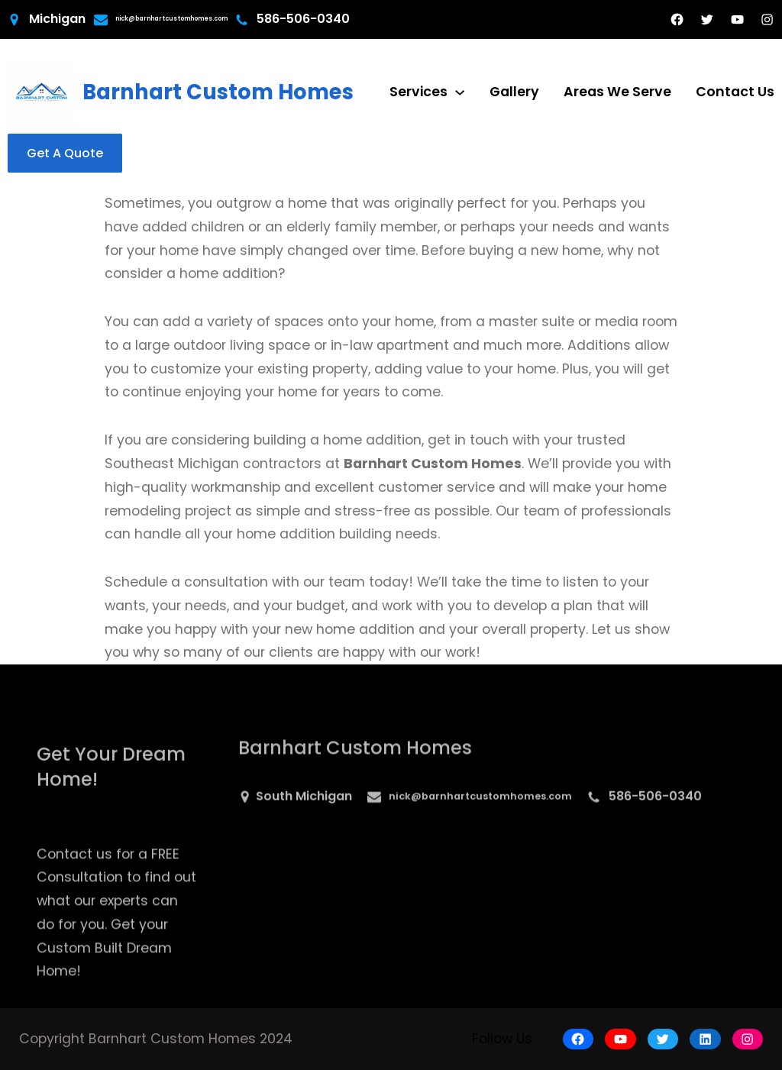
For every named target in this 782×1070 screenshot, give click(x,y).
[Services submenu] (459, 91)
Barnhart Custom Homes (218, 92)
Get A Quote (65, 153)
